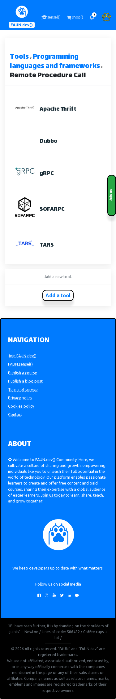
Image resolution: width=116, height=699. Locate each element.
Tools (19, 57)
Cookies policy (21, 406)
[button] (92, 17)
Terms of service (23, 389)
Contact (15, 414)
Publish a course (22, 373)
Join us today (53, 495)
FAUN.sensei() (20, 364)
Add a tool (58, 295)
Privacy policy (20, 398)
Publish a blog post (25, 381)
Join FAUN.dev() (22, 356)
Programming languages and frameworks (55, 62)
